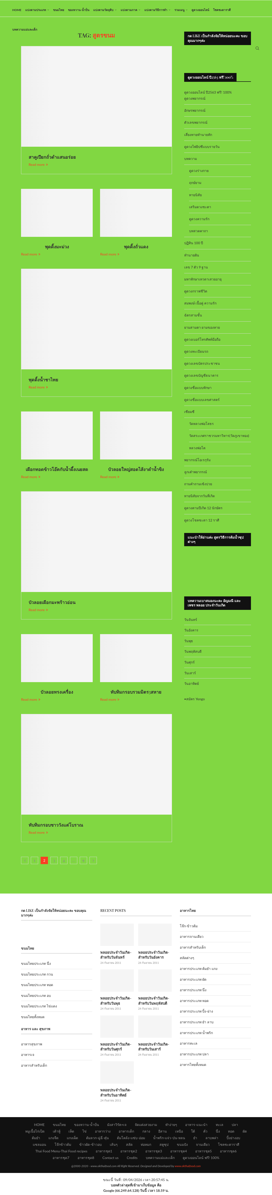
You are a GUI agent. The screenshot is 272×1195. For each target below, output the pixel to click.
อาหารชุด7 (61, 1159)
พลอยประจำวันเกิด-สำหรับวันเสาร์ (153, 1048)
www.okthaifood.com (188, 1167)
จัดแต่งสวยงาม (146, 1126)
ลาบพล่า (211, 1139)
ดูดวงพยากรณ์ (194, 101)
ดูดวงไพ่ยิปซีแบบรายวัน (202, 150)
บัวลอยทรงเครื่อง (57, 695)
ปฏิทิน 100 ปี (193, 246)
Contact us (110, 1159)
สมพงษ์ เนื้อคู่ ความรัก (200, 306)
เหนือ (179, 1133)
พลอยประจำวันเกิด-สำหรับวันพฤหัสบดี (153, 1003)
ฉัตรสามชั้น (193, 318)
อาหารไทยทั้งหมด (193, 1068)
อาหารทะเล (188, 1046)
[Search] (257, 50)
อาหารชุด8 (86, 1159)
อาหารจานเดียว (192, 940)
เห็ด (71, 1133)
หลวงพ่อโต (197, 451)
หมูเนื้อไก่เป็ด (35, 1133)
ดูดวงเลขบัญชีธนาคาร (201, 378)
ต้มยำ (36, 1139)
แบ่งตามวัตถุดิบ (103, 10)
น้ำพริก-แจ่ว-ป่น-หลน (169, 1139)
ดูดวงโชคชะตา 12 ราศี (201, 523)
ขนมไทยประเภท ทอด (37, 988)
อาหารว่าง (103, 1133)
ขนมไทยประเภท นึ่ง (36, 967)
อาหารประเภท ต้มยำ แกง (198, 972)
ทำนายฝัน (191, 258)
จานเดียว (203, 1146)
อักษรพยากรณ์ (194, 113)
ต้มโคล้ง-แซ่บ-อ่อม (131, 1139)
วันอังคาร (191, 633)
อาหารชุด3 (153, 1152)
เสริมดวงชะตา (200, 210)
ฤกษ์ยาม (195, 186)
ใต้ (193, 1133)
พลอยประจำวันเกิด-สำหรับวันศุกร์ (115, 1048)
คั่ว (205, 1133)
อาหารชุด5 (203, 1152)
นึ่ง (218, 1133)
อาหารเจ (27, 1058)
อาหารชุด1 (104, 1152)
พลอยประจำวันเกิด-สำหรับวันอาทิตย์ (115, 1094)
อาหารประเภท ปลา (194, 1057)
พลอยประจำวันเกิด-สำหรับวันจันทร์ (115, 958)
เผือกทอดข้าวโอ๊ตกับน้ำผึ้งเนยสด (57, 472)
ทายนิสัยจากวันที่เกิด (199, 499)
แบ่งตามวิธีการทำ (155, 10)
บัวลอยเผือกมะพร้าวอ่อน (52, 605)
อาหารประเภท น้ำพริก (196, 1036)
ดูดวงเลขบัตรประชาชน (202, 366)
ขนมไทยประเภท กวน (37, 977)
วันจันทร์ (190, 622)
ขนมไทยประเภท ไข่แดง (39, 1009)
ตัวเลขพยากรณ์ (195, 125)
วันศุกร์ (189, 665)
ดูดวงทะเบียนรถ (196, 354)
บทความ (190, 162)
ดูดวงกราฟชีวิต (195, 294)
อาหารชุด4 (178, 1152)
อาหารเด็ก (126, 1133)
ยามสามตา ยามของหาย (202, 330)
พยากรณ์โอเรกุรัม (197, 463)
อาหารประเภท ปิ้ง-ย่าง (196, 1014)
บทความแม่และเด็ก (24, 29)
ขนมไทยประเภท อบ (36, 999)
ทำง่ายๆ (171, 1126)
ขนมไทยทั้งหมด (33, 1020)
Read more (38, 168)
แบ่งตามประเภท (35, 10)
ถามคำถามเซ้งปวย (198, 487)
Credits (132, 1159)
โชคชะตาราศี (222, 10)
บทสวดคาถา (198, 234)
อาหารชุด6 (228, 1152)
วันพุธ (188, 644)
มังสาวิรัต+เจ (116, 1126)
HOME (16, 10)
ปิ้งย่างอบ (233, 1139)
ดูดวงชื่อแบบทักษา (198, 390)
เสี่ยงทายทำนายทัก (198, 137)
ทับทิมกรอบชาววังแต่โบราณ (56, 828)
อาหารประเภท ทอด (194, 1004)
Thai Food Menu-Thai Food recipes (61, 1152)
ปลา (235, 1126)
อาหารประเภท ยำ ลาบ (197, 1025)
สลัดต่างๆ (187, 961)
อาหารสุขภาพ (31, 1047)
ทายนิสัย (195, 198)
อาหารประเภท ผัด (193, 982)
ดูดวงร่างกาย (199, 174)
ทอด (231, 1133)
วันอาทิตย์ (191, 687)
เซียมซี (189, 415)
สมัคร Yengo (195, 702)
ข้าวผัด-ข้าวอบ (90, 1146)
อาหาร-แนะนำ (196, 1126)
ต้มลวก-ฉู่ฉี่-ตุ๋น (97, 1139)
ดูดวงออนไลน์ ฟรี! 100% (201, 1159)
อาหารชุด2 (128, 1152)
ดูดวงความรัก (199, 222)
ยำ (195, 1139)
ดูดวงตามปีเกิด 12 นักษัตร (203, 511)
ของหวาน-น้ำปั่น (78, 10)
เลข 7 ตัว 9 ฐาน (196, 270)
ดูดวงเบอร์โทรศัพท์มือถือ (202, 342)
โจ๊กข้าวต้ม (63, 1146)
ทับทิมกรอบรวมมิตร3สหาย (136, 695)
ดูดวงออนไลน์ (200, 10)
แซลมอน (39, 1146)
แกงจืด (53, 1139)
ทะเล (219, 1126)
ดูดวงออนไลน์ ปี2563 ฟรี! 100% (208, 95)
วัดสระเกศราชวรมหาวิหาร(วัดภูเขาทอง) (219, 439)
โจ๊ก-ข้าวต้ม (189, 929)
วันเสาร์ (190, 676)
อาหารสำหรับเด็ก (34, 1068)
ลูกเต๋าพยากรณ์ (195, 475)
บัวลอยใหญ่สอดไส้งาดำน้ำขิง (136, 472)
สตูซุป (164, 1146)
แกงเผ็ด (72, 1139)
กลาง (146, 1133)
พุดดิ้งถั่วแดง (136, 250)
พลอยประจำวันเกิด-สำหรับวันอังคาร (153, 958)
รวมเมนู (179, 10)
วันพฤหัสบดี (193, 654)
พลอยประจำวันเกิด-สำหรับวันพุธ (115, 1003)
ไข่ (84, 1133)
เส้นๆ (114, 1146)
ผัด (245, 1133)
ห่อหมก (146, 1146)
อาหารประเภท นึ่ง (193, 993)
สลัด (129, 1146)
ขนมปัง (182, 1146)
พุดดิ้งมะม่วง (57, 250)
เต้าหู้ (56, 1133)
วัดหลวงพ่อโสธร (201, 427)
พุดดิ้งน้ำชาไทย (43, 383)
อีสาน (162, 1133)
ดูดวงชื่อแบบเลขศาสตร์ (202, 402)
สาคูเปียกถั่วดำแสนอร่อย (52, 160)
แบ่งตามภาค (129, 10)
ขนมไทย (58, 10)
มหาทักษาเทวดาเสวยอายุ (203, 282)
